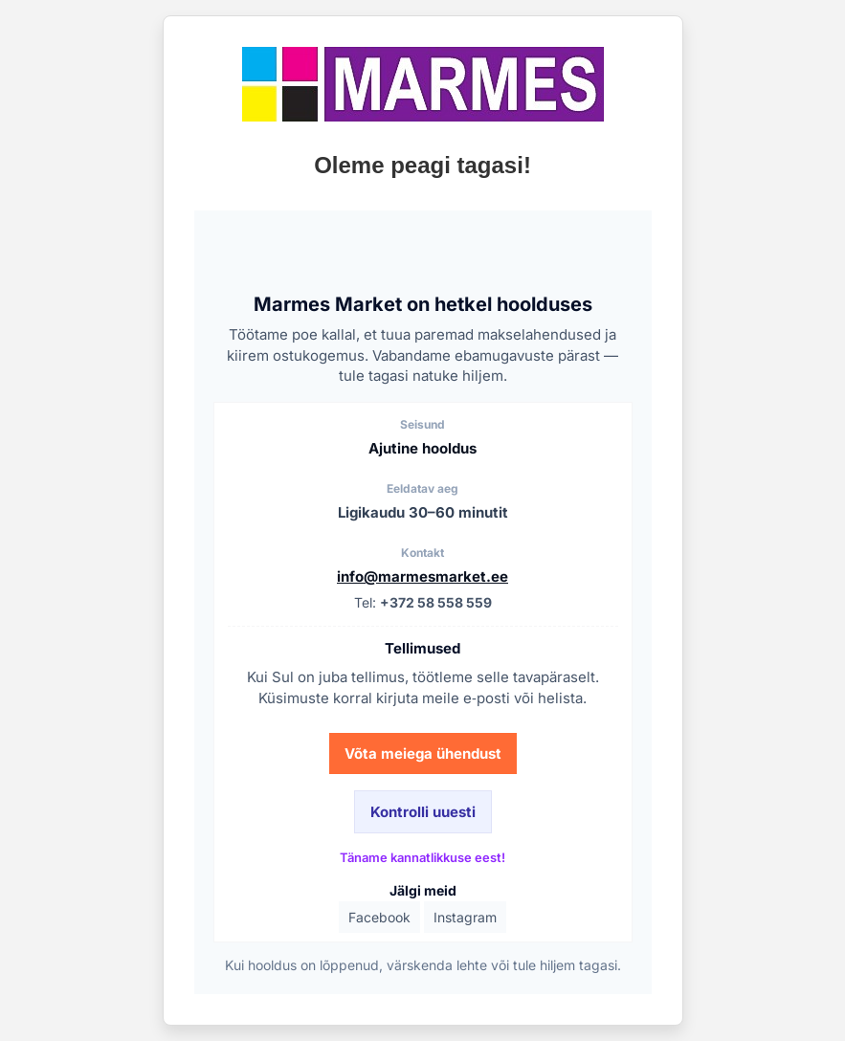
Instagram (465, 917)
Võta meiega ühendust (423, 753)
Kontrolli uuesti (423, 812)
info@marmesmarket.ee (422, 576)
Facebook (379, 917)
